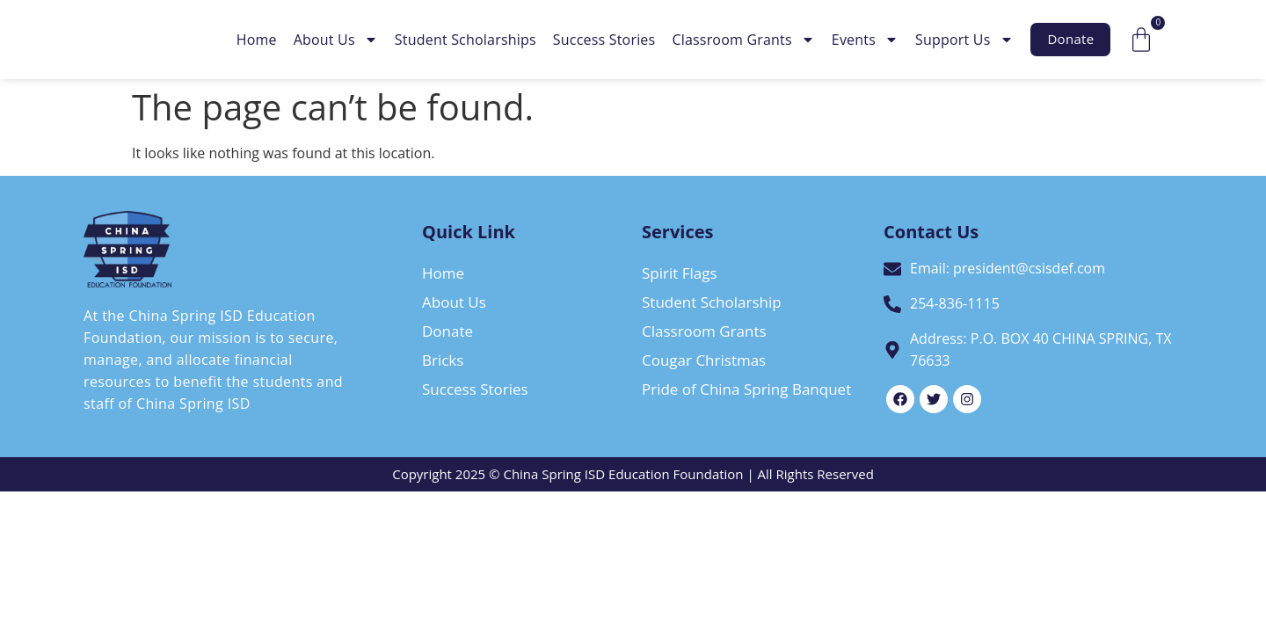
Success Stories (604, 39)
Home (256, 39)
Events (865, 39)
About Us (336, 39)
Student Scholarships (465, 39)
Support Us (964, 39)
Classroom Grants (743, 39)
